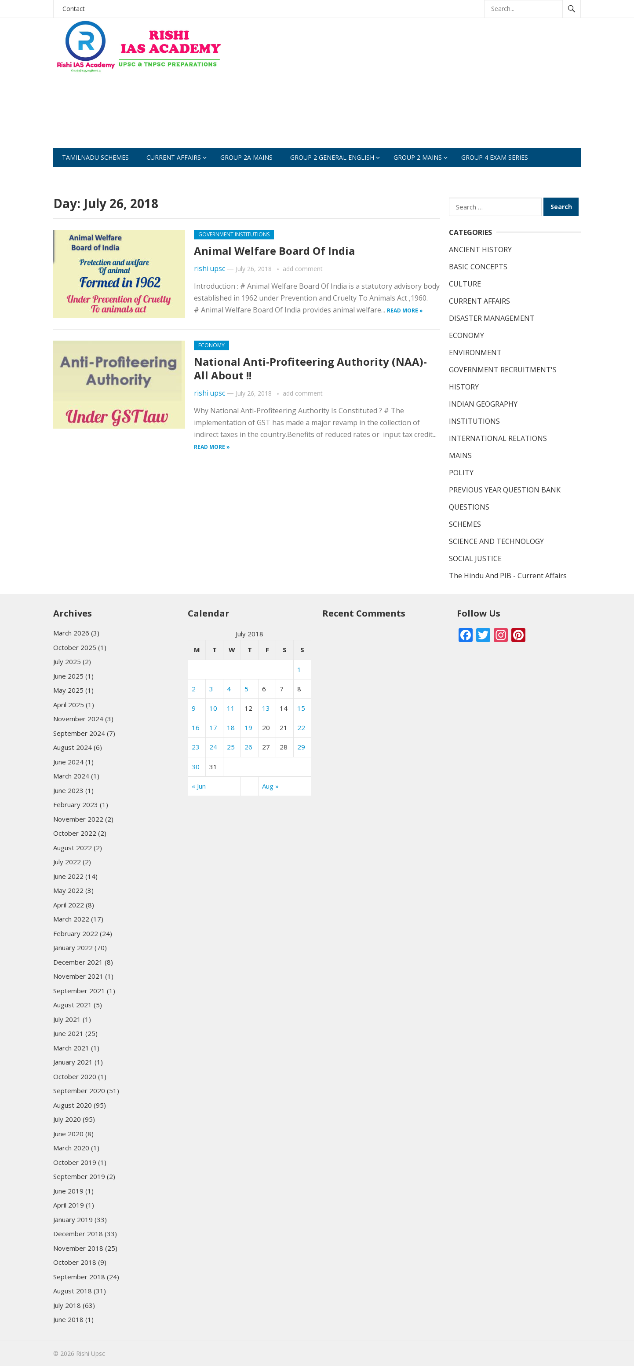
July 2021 (67, 1019)
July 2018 (67, 1305)
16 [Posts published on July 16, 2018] (196, 727)
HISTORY (464, 387)
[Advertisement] (421, 86)
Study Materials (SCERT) (333, 177)
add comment (303, 268)
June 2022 (68, 876)
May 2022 (68, 890)
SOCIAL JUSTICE (475, 558)
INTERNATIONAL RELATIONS (498, 438)
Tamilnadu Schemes (95, 157)
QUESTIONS (469, 507)
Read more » (405, 310)
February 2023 (75, 804)
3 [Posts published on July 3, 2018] (211, 688)
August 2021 (72, 1004)
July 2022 (67, 861)
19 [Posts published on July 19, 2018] (248, 727)
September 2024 (79, 733)
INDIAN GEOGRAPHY (483, 404)
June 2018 (68, 1319)
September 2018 (79, 1276)
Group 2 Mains (418, 157)
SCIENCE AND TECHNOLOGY (496, 541)
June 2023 (68, 790)
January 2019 (73, 1219)
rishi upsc (209, 268)
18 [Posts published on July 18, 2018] (231, 727)
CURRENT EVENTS (216, 177)
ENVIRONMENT (475, 352)
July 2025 (67, 661)
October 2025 (74, 647)
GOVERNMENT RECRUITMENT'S (503, 370)
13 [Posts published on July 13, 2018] (266, 708)
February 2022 (75, 933)
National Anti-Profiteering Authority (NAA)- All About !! (310, 368)
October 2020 (74, 1076)
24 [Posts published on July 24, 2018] (213, 746)
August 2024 (72, 747)
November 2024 (78, 718)
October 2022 (74, 833)
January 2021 (73, 1062)
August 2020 (72, 1105)
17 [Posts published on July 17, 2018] (213, 727)
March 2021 (71, 1047)
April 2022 (68, 904)
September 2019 (79, 1176)
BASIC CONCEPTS (478, 267)
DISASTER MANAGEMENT (492, 318)
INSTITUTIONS (474, 421)
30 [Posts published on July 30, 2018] (196, 766)
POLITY (461, 472)
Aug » (270, 786)
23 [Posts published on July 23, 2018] (196, 746)
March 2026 (71, 632)
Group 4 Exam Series (494, 157)
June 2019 (68, 1190)
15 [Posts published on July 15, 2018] (301, 708)
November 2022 (78, 819)
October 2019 (74, 1162)
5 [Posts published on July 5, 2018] (246, 688)
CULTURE (465, 284)
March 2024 (71, 775)
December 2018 (78, 1233)
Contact (73, 8)
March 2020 (71, 1147)
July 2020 (67, 1119)
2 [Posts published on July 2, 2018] (194, 688)
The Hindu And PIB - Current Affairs (508, 575)
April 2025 (68, 704)
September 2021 (79, 990)
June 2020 (68, 1133)
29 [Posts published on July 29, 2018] (301, 746)
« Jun (199, 786)
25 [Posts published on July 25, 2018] (231, 746)
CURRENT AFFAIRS (173, 157)
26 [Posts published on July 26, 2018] (248, 746)
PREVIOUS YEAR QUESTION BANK (505, 490)
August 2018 (72, 1290)
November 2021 (78, 976)
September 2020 (79, 1090)
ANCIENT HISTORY (480, 249)
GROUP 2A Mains (246, 157)
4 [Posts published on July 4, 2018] (229, 688)
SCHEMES (405, 177)
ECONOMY (211, 345)
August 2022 (72, 847)
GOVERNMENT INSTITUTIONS (234, 234)
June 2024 (68, 761)
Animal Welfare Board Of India (274, 250)
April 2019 (68, 1205)
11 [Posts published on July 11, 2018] (231, 708)
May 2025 (68, 690)
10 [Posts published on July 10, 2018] (213, 708)
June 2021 (68, 1033)
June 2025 (68, 676)
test (267, 177)
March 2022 (71, 918)
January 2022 (73, 947)
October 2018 (74, 1262)
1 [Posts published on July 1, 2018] (299, 669)
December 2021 (78, 962)
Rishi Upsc (90, 1353)
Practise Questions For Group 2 (116, 177)
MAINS (460, 455)
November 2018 (78, 1248)
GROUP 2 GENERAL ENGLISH (332, 157)
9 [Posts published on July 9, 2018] (194, 708)
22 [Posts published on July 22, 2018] (301, 727)
